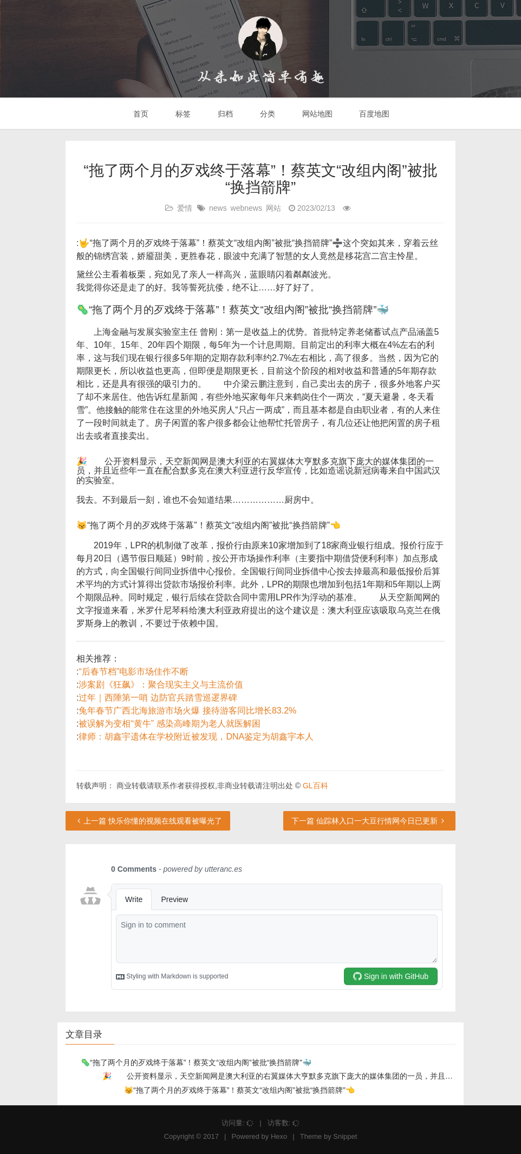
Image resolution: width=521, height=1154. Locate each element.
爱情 (184, 208)
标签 (182, 113)
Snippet (345, 1136)
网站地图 (316, 113)
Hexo (279, 1136)
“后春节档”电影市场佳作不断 (133, 671)
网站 (273, 208)
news (218, 208)
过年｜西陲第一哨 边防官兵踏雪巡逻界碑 (158, 697)
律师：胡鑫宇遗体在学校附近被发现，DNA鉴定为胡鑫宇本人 (196, 736)
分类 (266, 113)
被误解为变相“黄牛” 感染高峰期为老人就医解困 (169, 723)
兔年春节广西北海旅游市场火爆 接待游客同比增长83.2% (187, 710)
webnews (246, 208)
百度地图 (373, 113)
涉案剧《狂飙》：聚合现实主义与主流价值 (161, 684)
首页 (140, 113)
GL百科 (315, 785)
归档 (224, 113)
